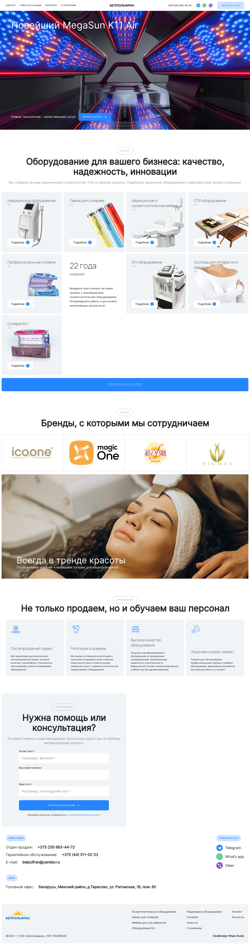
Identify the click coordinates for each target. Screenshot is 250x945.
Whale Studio (236, 936)
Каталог (11, 5)
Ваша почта (25, 784)
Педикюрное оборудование (204, 911)
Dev (215, 936)
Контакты (51, 5)
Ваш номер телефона (30, 767)
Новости (192, 922)
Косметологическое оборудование (154, 911)
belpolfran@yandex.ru (41, 862)
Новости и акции (30, 5)
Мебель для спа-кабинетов (149, 922)
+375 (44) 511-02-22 (80, 854)
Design (223, 936)
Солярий (192, 917)
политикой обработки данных (84, 814)
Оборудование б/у (143, 928)
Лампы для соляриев (145, 917)
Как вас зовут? (26, 751)
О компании (68, 5)
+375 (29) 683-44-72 (179, 5)
